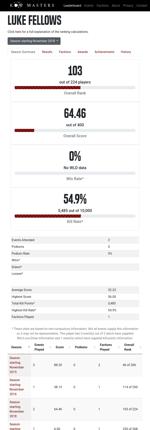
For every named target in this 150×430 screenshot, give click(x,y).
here (18, 32)
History (126, 52)
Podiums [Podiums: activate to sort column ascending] (87, 347)
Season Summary (23, 52)
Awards (83, 52)
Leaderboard (72, 5)
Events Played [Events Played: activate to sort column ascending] (49, 347)
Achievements (104, 52)
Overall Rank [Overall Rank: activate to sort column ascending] (130, 347)
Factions (103, 5)
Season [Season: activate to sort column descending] (16, 347)
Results (47, 52)
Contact (141, 5)
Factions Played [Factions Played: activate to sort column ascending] (107, 347)
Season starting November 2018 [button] (33, 41)
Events (89, 5)
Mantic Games (126, 420)
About (116, 5)
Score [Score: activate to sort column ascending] (70, 347)
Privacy (128, 5)
